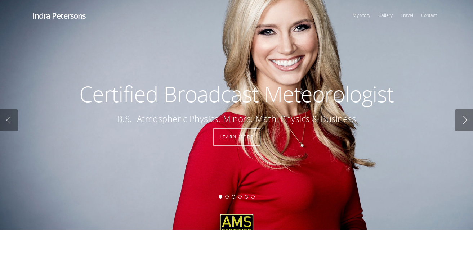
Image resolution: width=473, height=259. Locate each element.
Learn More (237, 142)
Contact (429, 15)
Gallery (385, 15)
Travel (407, 15)
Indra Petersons (59, 15)
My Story (361, 15)
